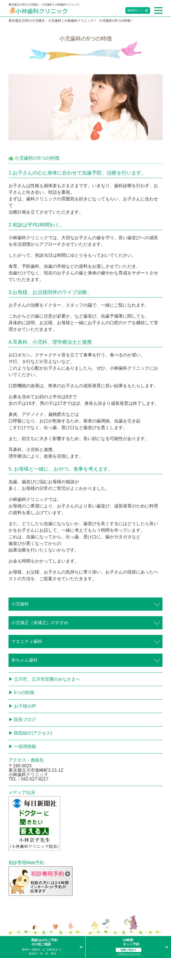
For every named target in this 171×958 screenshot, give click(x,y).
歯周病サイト (135, 10)
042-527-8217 (34, 779)
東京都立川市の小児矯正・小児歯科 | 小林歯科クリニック (51, 21)
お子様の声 (25, 706)
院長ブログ (25, 719)
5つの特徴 (24, 692)
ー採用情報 (25, 746)
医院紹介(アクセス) (33, 733)
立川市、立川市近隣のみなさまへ (47, 679)
